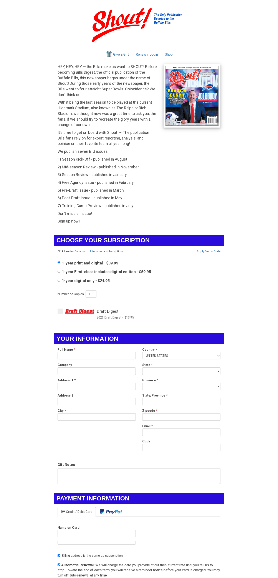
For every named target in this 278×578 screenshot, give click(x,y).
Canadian (80, 251)
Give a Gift (117, 54)
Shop (169, 54)
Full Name (66, 350)
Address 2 (65, 395)
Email (147, 426)
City (62, 411)
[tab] (110, 512)
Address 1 (67, 380)
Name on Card (68, 528)
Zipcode (149, 411)
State (147, 365)
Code (146, 441)
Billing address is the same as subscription (90, 556)
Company (65, 365)
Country (149, 350)
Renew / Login (147, 54)
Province (150, 380)
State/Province (155, 395)
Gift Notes (66, 465)
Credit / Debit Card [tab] (76, 512)
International (98, 251)
